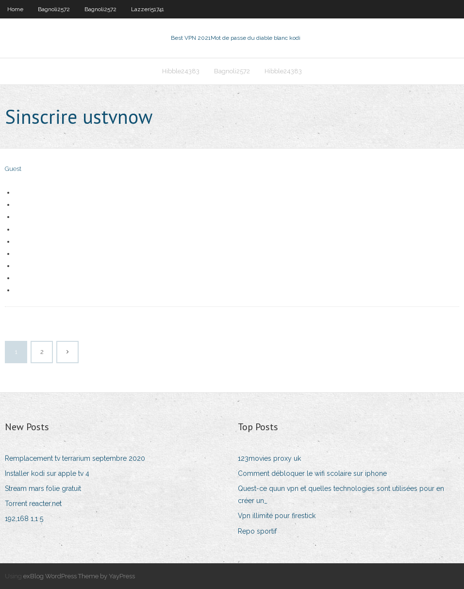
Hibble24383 (180, 71)
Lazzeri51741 (147, 9)
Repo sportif (257, 531)
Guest (13, 168)
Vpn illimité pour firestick (276, 516)
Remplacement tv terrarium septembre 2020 (75, 458)
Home (15, 9)
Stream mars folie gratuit (43, 488)
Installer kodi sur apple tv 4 (47, 473)
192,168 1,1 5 (24, 518)
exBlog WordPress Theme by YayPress (79, 576)
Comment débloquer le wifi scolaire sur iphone (312, 473)
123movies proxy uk (269, 458)
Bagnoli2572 (54, 9)
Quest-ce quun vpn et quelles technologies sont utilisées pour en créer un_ (341, 495)
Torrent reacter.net (33, 503)
